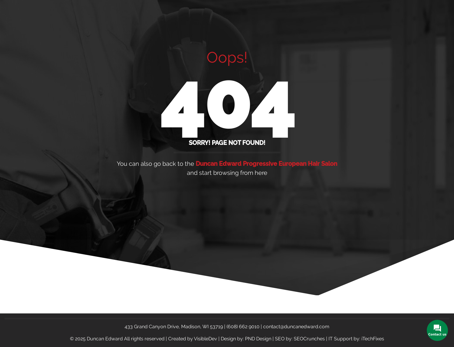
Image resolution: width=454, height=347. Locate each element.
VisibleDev (205, 339)
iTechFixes (372, 339)
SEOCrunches (309, 339)
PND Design (258, 339)
